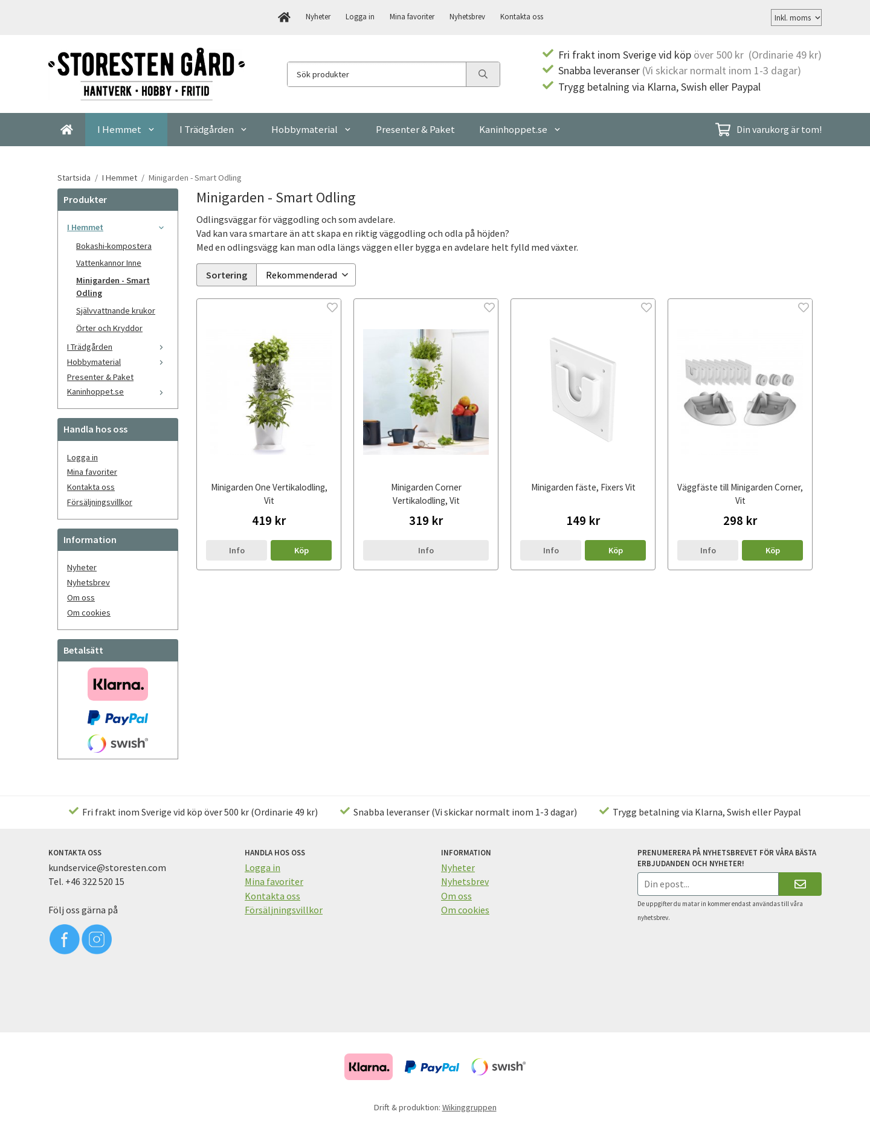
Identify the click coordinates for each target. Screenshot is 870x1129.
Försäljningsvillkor (99, 502)
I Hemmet (126, 129)
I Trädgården (213, 129)
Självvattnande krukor (115, 310)
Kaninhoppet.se (520, 129)
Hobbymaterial (311, 129)
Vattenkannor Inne (108, 262)
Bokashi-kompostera (114, 245)
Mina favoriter (412, 16)
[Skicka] (800, 884)
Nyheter (318, 16)
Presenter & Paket (415, 129)
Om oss (81, 597)
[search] (483, 74)
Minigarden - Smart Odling (113, 286)
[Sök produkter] (377, 74)
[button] (301, 548)
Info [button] (237, 548)
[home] (284, 17)
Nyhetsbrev (467, 16)
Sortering (226, 274)
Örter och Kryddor (109, 328)
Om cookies (89, 612)
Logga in (360, 16)
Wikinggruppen (469, 1107)
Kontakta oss (521, 16)
